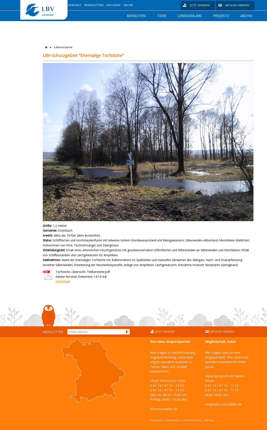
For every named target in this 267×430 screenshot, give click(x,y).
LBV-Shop (113, 5)
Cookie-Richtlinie (191, 420)
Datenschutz (173, 420)
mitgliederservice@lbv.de (223, 404)
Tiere (161, 15)
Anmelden (127, 331)
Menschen (136, 15)
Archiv (246, 15)
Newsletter (93, 5)
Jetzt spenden (200, 5)
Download (62, 281)
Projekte (221, 15)
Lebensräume (190, 15)
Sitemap (208, 420)
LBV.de (128, 5)
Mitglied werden (237, 5)
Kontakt (74, 5)
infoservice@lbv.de (163, 409)
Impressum (156, 420)
